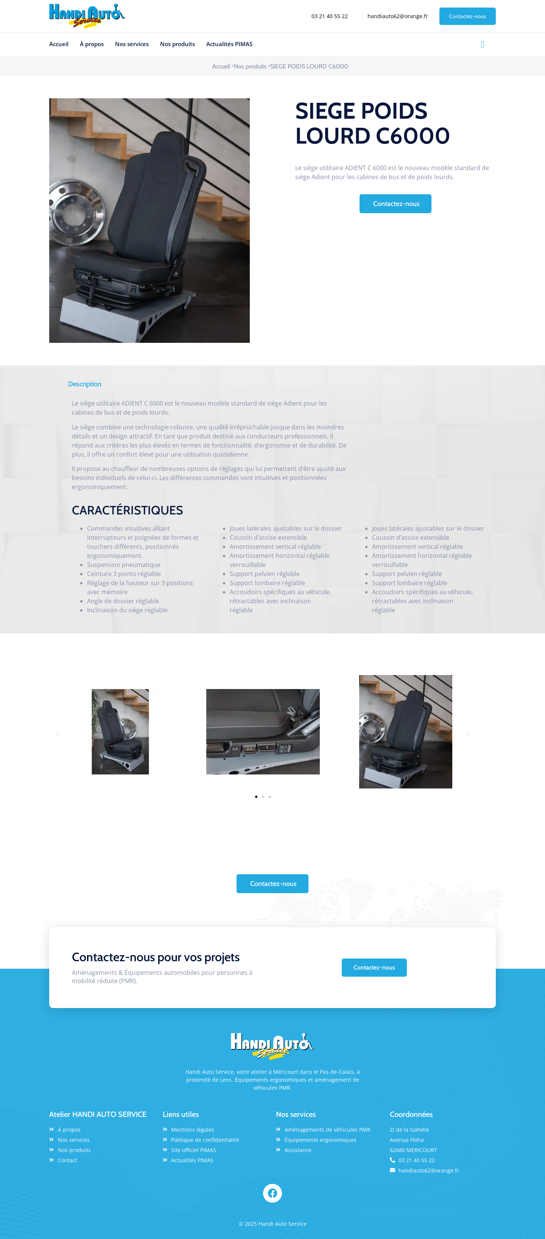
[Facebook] (482, 44)
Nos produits (177, 44)
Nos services (132, 44)
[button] (57, 733)
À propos (92, 44)
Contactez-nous (467, 16)
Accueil (59, 44)
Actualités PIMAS (229, 44)
